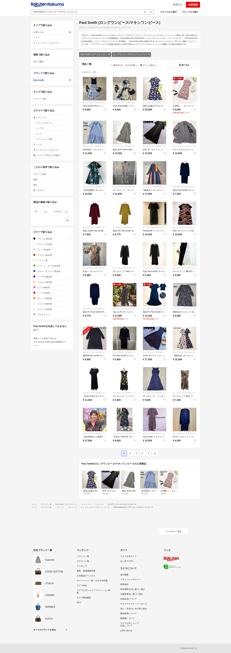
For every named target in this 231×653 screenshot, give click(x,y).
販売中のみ (116, 65)
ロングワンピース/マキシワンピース (131, 54)
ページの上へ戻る (173, 531)
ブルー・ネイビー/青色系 (52, 271)
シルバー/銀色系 (52, 303)
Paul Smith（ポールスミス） (95, 54)
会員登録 (193, 4)
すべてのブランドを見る (44, 630)
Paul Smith (52, 80)
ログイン (177, 4)
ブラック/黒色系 (52, 238)
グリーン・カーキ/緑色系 (52, 266)
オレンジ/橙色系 (52, 298)
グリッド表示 (148, 65)
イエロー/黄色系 (52, 282)
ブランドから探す (190, 12)
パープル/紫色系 (52, 276)
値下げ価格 (52, 61)
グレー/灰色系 (52, 249)
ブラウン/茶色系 (52, 255)
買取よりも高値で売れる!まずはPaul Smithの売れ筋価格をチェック (52, 342)
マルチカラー (52, 314)
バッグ (53, 133)
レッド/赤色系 (52, 293)
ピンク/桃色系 (52, 287)
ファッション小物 (53, 139)
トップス (53, 128)
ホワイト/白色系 (52, 244)
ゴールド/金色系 (52, 309)
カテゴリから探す (168, 12)
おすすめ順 (131, 65)
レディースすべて (53, 123)
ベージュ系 (52, 260)
